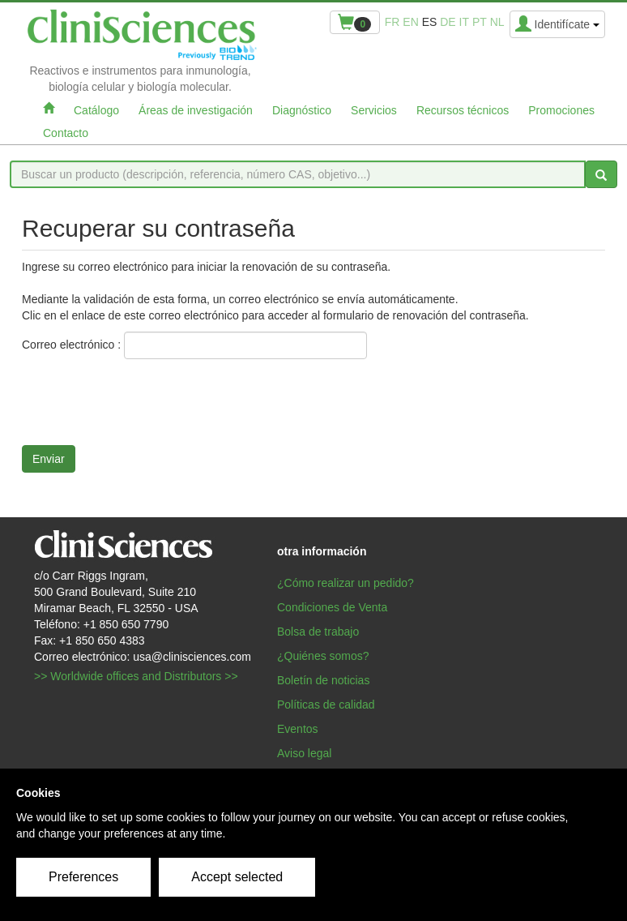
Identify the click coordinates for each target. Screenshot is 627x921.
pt (479, 21)
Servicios (374, 110)
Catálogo (96, 110)
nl (497, 21)
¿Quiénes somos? (323, 655)
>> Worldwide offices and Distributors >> (136, 676)
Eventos (297, 728)
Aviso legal (304, 753)
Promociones (561, 110)
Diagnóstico (301, 110)
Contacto (65, 132)
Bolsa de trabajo (318, 631)
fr (392, 21)
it (464, 21)
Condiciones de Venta (332, 607)
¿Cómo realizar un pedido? (345, 582)
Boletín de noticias (323, 680)
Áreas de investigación (196, 110)
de (447, 21)
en (410, 21)
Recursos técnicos (462, 110)
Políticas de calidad (326, 704)
